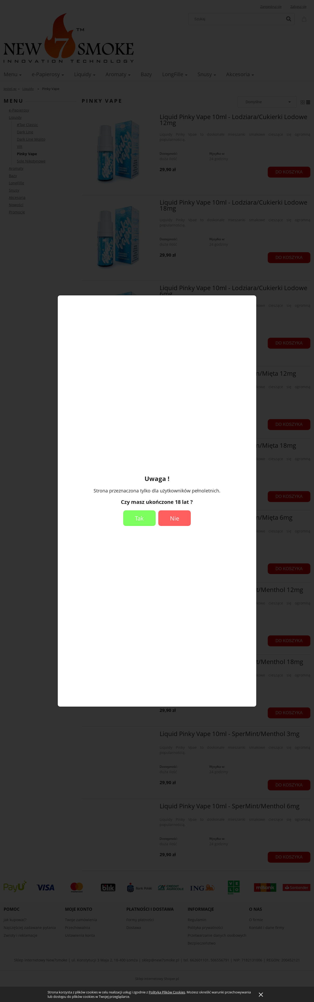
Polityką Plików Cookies (167, 992)
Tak (139, 518)
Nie (174, 518)
